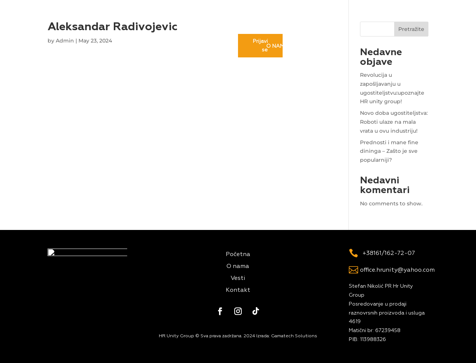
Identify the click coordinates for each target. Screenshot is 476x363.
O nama (169, 21)
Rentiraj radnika (213, 21)
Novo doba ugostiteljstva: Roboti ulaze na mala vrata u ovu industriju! (394, 122)
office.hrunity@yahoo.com (397, 270)
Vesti (253, 21)
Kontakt (282, 21)
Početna (136, 21)
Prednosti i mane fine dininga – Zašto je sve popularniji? (389, 151)
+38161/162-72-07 (389, 253)
